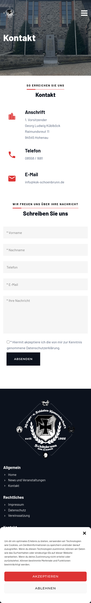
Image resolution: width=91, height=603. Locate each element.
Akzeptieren (46, 576)
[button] (84, 532)
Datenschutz (30, 597)
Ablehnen (45, 588)
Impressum (62, 597)
